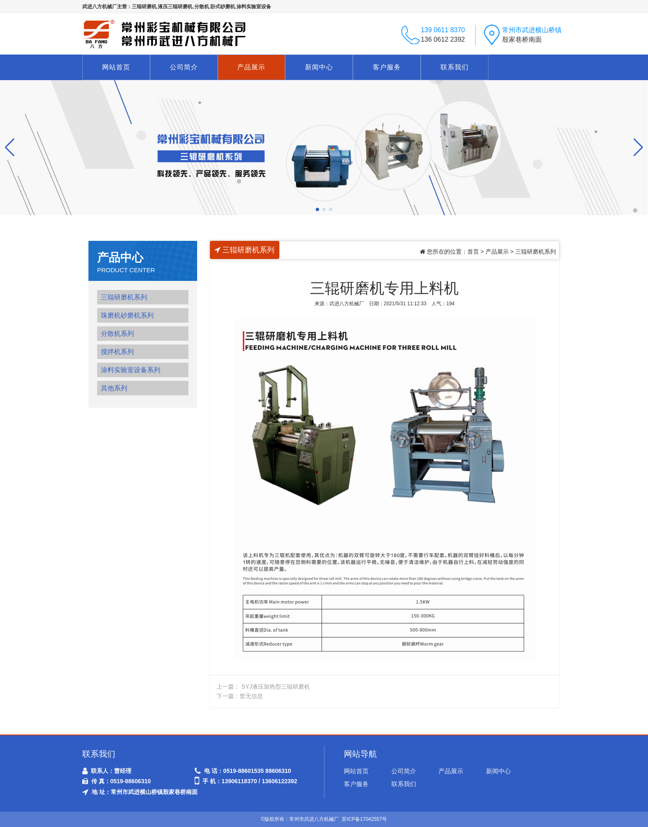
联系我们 (455, 67)
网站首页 (116, 67)
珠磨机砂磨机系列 (127, 315)
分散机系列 (117, 333)
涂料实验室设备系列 (130, 369)
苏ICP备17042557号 (364, 819)
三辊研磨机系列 (124, 297)
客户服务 (387, 67)
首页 (473, 251)
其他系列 (114, 388)
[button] (317, 209)
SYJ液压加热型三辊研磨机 (275, 686)
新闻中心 (319, 67)
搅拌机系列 (117, 351)
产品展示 (251, 67)
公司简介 (184, 67)
